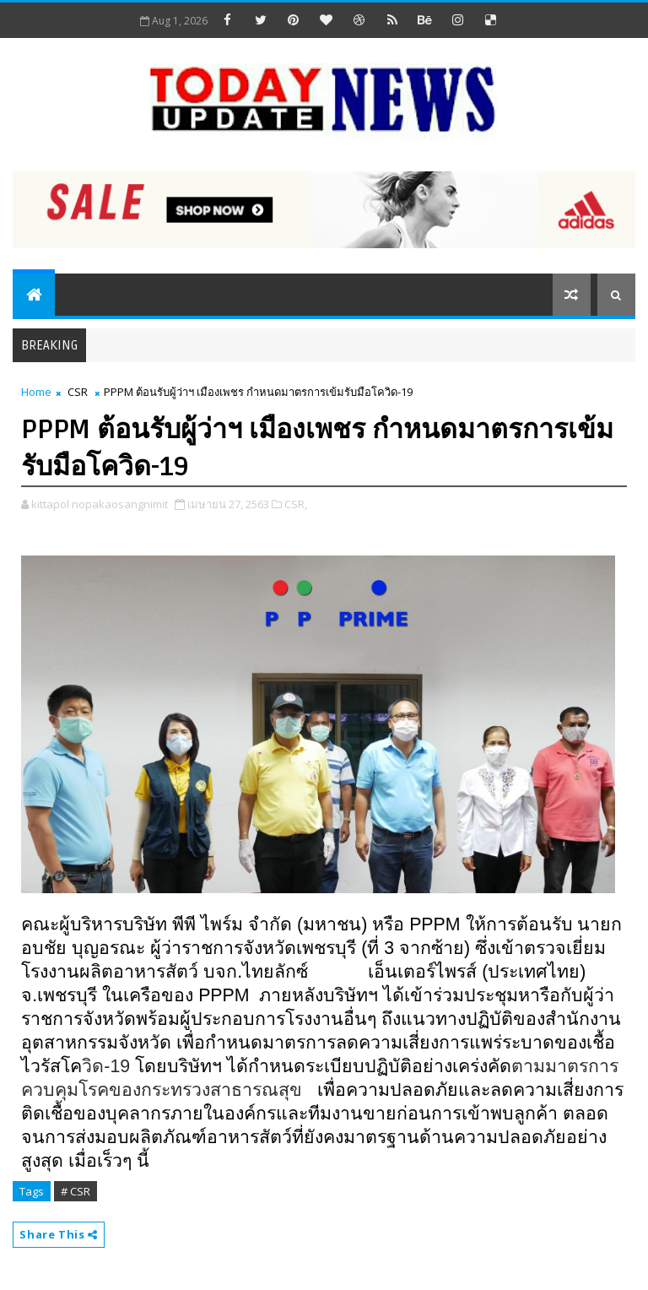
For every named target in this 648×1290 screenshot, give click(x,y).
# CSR (75, 1191)
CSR (78, 391)
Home (36, 391)
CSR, (295, 504)
